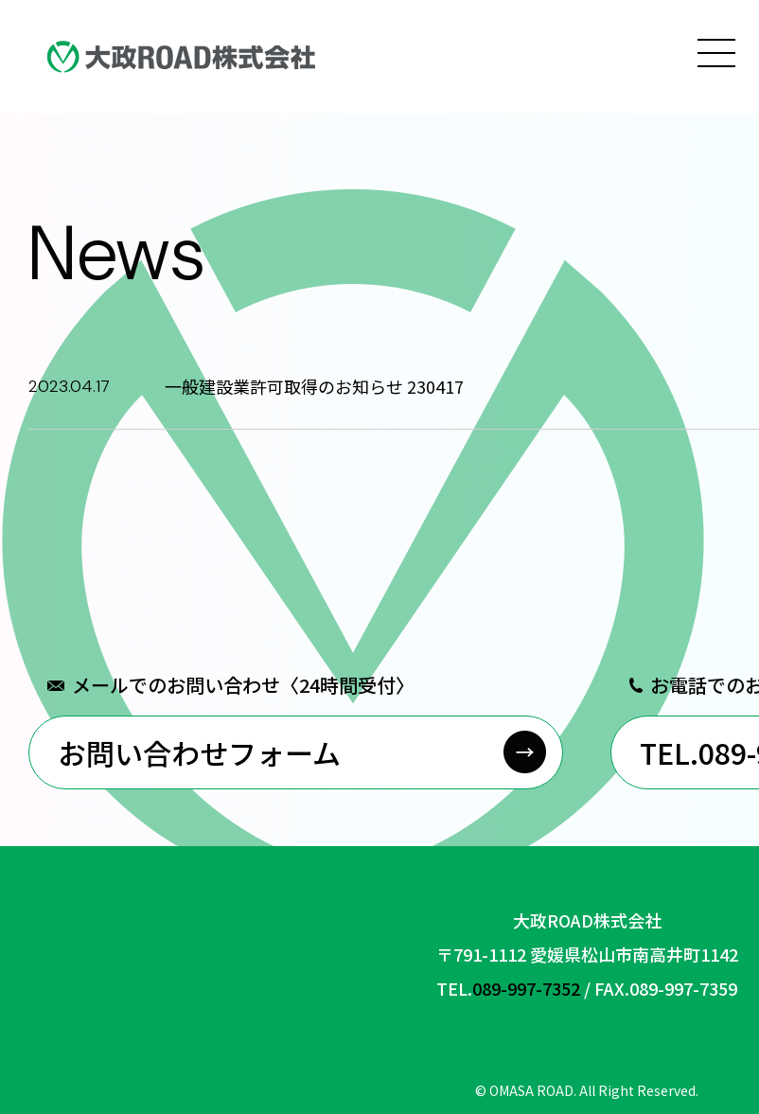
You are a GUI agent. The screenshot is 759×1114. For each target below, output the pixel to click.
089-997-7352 (526, 988)
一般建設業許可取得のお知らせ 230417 (314, 386)
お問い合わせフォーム (199, 752)
